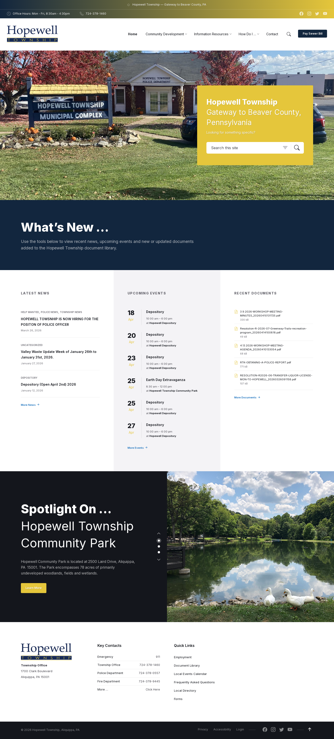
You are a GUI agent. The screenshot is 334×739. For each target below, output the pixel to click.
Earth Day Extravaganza (165, 380)
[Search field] (255, 148)
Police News (49, 312)
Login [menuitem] (240, 729)
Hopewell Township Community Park (173, 390)
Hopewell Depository (162, 323)
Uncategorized (32, 345)
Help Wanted (30, 312)
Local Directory (185, 690)
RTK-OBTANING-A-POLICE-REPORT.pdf (265, 362)
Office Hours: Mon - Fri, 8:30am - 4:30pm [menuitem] (41, 13)
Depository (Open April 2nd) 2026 (48, 384)
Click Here (153, 689)
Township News (71, 312)
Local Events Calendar (190, 674)
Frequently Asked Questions (194, 682)
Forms (178, 699)
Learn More (34, 588)
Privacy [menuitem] (203, 729)
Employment (183, 657)
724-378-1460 (149, 665)
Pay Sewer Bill (312, 33)
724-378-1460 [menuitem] (96, 13)
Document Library (187, 665)
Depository (29, 377)
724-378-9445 (149, 681)
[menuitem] (132, 34)
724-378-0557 (149, 673)
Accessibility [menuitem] (222, 729)
